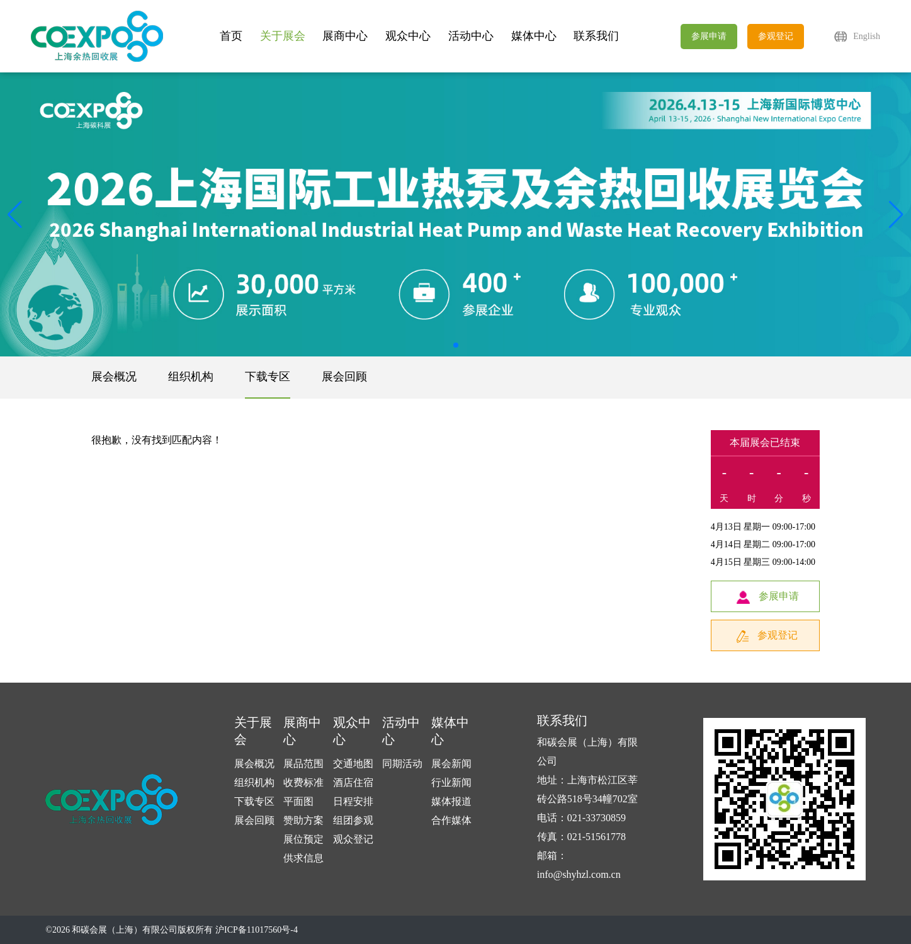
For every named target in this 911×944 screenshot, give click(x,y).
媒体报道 (451, 801)
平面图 (298, 801)
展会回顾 (344, 376)
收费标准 (303, 782)
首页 (231, 36)
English (866, 36)
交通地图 (353, 763)
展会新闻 (451, 763)
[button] (896, 215)
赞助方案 (303, 820)
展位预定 (303, 839)
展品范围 (303, 763)
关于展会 (282, 36)
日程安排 (353, 801)
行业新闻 (451, 782)
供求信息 (303, 858)
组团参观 (353, 820)
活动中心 (471, 36)
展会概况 (114, 376)
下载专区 (267, 376)
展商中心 (345, 36)
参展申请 (709, 36)
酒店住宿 (353, 782)
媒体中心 (534, 36)
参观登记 (775, 36)
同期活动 (402, 763)
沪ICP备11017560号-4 (256, 930)
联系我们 (596, 36)
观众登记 (353, 839)
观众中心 (408, 36)
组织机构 (190, 376)
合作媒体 (451, 820)
